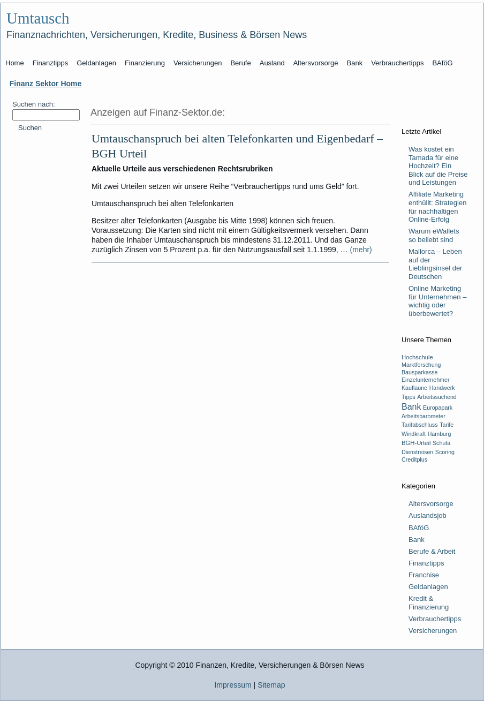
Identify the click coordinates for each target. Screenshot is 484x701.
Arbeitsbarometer (423, 416)
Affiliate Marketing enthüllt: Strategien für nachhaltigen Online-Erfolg (437, 206)
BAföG (419, 528)
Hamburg (439, 434)
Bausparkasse (420, 372)
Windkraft (414, 434)
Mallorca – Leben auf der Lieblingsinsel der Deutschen (435, 264)
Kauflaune (414, 388)
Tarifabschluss (420, 424)
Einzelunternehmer (425, 379)
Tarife (446, 424)
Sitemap (271, 685)
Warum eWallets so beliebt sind (434, 235)
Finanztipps (426, 563)
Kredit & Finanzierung (429, 602)
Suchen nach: (33, 104)
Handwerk (442, 388)
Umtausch (38, 18)
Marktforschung (421, 364)
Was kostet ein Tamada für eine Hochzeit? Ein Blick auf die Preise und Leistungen (438, 165)
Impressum (232, 685)
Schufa (441, 443)
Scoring (445, 452)
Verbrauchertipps (435, 619)
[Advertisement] (45, 308)
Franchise (424, 575)
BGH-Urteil (416, 443)
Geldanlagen (428, 587)
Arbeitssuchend (436, 397)
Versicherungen (433, 631)
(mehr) (361, 249)
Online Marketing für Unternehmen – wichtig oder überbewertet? (437, 301)
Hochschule (417, 357)
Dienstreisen (417, 452)
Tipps (408, 397)
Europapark (437, 407)
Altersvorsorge (431, 504)
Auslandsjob (428, 515)
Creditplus (414, 459)
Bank (411, 406)
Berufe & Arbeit (432, 551)
